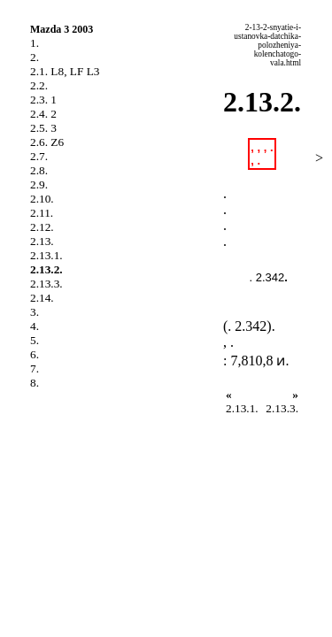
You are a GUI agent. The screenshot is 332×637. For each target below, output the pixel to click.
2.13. (42, 241)
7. (34, 368)
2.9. (39, 184)
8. (34, 382)
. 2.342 (267, 277)
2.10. (42, 198)
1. (34, 43)
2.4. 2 (43, 113)
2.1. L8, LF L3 (65, 71)
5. (34, 340)
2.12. (42, 227)
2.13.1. (46, 255)
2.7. (39, 156)
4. (34, 326)
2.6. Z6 (47, 142)
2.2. (39, 85)
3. (34, 311)
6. (34, 354)
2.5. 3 (43, 127)
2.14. (42, 297)
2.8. (39, 170)
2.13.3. (46, 283)
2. (34, 57)
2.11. (41, 212)
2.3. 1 (43, 99)
